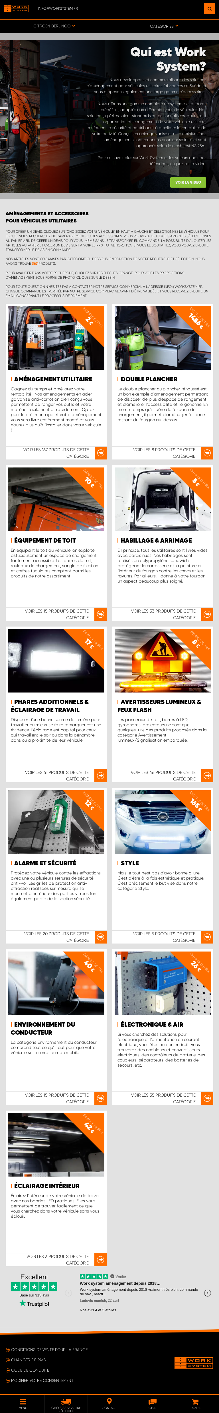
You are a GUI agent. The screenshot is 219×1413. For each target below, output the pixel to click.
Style (130, 863)
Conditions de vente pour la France (49, 1349)
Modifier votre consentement (42, 1380)
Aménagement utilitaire (53, 379)
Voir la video (188, 182)
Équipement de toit (45, 541)
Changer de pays (28, 1360)
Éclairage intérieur (47, 1186)
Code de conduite (30, 1370)
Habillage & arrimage (156, 541)
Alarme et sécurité (45, 863)
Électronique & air (152, 1025)
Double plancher (149, 379)
